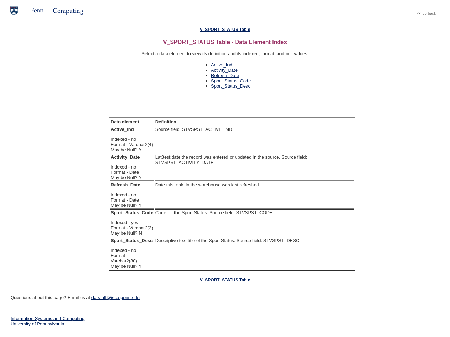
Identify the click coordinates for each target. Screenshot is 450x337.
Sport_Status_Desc (230, 86)
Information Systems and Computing (47, 318)
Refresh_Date (225, 75)
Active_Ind (221, 65)
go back (429, 13)
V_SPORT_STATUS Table (225, 29)
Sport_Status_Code (231, 80)
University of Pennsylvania (37, 323)
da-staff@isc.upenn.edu (115, 297)
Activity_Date (224, 70)
